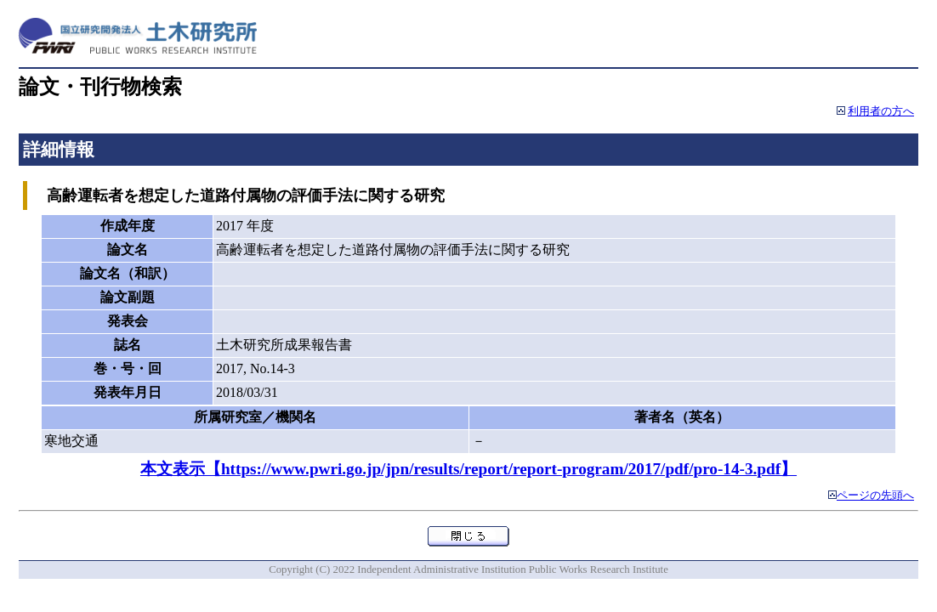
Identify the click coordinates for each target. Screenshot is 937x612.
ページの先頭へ (875, 496)
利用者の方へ (881, 111)
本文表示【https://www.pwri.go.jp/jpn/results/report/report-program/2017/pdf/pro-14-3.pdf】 (468, 469)
